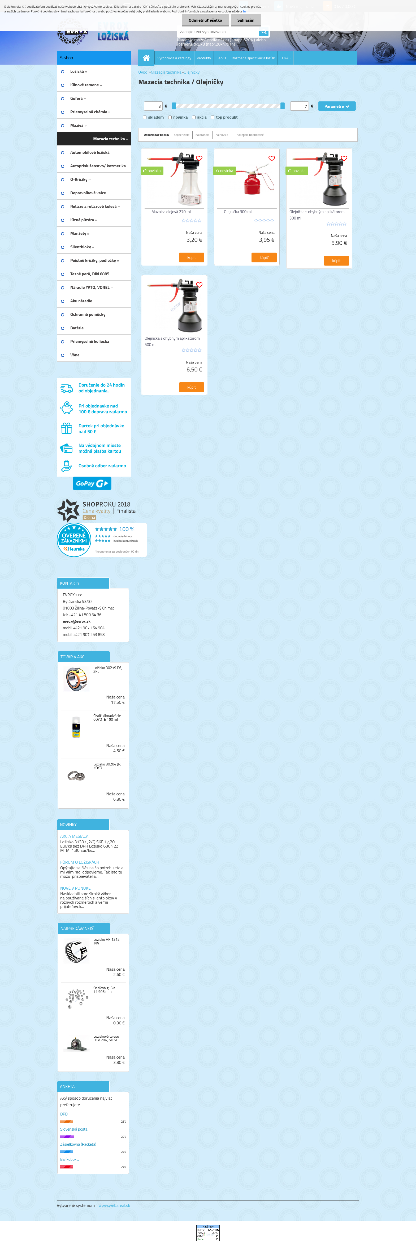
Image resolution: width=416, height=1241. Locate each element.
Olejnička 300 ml (238, 212)
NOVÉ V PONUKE (75, 888)
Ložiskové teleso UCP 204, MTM (106, 1038)
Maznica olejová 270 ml (171, 212)
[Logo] (93, 31)
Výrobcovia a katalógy (174, 58)
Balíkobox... (69, 1159)
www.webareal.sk (114, 1205)
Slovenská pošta (74, 1129)
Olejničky (192, 72)
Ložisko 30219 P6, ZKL (107, 669)
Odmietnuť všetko (205, 20)
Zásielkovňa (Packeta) (78, 1144)
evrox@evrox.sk (76, 621)
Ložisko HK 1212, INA (106, 941)
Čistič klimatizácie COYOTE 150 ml (107, 717)
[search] (263, 32)
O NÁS (285, 58)
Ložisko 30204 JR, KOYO (107, 766)
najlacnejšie (182, 134)
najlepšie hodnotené (250, 134)
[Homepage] (148, 57)
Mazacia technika (166, 72)
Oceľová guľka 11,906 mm (104, 989)
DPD (64, 1114)
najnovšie (221, 134)
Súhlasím (245, 20)
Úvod (143, 72)
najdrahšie (202, 134)
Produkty (204, 58)
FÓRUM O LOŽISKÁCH (79, 862)
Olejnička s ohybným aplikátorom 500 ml (172, 341)
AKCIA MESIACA (74, 836)
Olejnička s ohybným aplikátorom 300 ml (317, 215)
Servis (221, 58)
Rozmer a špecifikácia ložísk (253, 58)
